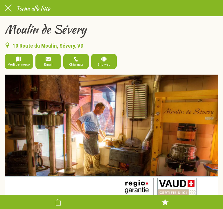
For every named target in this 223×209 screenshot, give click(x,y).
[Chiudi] (8, 8)
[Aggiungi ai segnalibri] (165, 202)
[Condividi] (58, 202)
